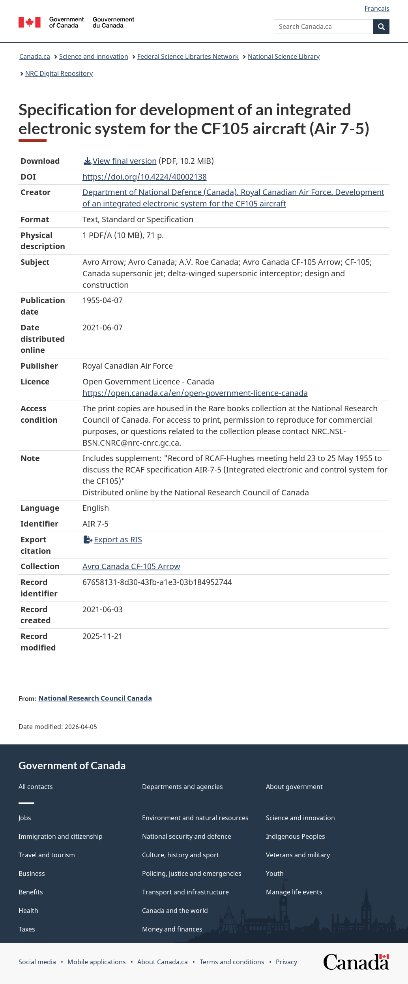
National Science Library (284, 56)
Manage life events (294, 892)
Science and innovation (93, 56)
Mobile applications (96, 962)
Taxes (27, 929)
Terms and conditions (232, 962)
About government (294, 786)
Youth (275, 873)
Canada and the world (175, 910)
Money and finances (172, 929)
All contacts (36, 786)
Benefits (31, 892)
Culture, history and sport (180, 855)
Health (28, 910)
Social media (37, 962)
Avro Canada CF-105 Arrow (131, 566)
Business (32, 873)
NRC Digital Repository (59, 73)
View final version (120, 161)
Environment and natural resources (195, 817)
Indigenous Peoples (295, 836)
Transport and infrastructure (185, 892)
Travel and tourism (47, 855)
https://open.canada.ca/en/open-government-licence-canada (195, 393)
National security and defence (186, 836)
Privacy (286, 962)
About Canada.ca (162, 962)
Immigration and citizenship (61, 836)
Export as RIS (113, 539)
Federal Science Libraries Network (188, 56)
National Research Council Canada (95, 698)
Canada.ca (34, 56)
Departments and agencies (182, 786)
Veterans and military (298, 855)
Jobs (25, 817)
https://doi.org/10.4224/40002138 (144, 176)
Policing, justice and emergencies (191, 873)
